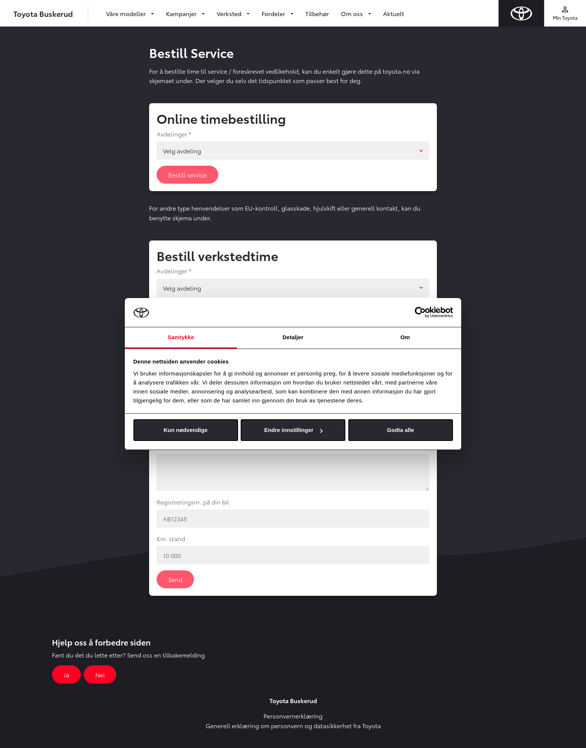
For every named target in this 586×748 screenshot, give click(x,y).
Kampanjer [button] (182, 13)
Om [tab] (405, 337)
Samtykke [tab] (181, 337)
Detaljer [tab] (293, 337)
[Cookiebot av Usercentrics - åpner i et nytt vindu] (420, 312)
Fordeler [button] (274, 13)
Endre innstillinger (293, 430)
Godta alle (400, 430)
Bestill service (187, 174)
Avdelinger (172, 133)
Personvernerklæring (293, 715)
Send (175, 579)
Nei (100, 674)
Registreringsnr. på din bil (193, 501)
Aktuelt (393, 13)
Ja (66, 674)
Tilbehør (317, 13)
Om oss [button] (352, 13)
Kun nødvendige (186, 430)
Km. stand (171, 538)
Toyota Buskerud (43, 13)
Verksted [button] (230, 13)
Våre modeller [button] (126, 13)
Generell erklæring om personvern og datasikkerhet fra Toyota (293, 725)
